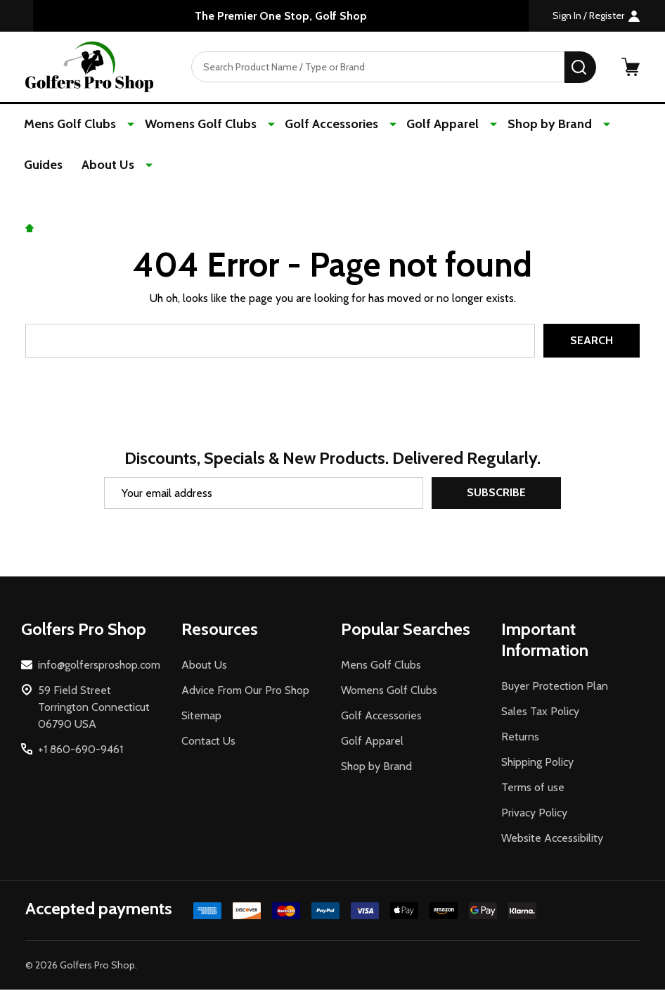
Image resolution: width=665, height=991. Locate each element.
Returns (520, 738)
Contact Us (208, 742)
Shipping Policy (537, 763)
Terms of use (532, 788)
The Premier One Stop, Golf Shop (281, 16)
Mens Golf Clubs (71, 124)
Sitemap (201, 717)
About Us (51, 166)
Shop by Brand (527, 124)
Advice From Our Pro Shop (245, 691)
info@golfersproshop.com (99, 666)
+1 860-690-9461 (80, 750)
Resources (219, 630)
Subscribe (496, 494)
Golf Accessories (321, 124)
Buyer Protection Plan (554, 687)
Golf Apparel (426, 124)
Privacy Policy (534, 814)
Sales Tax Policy (540, 712)
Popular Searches (405, 630)
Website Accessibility (552, 839)
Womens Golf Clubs (196, 124)
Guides (611, 124)
